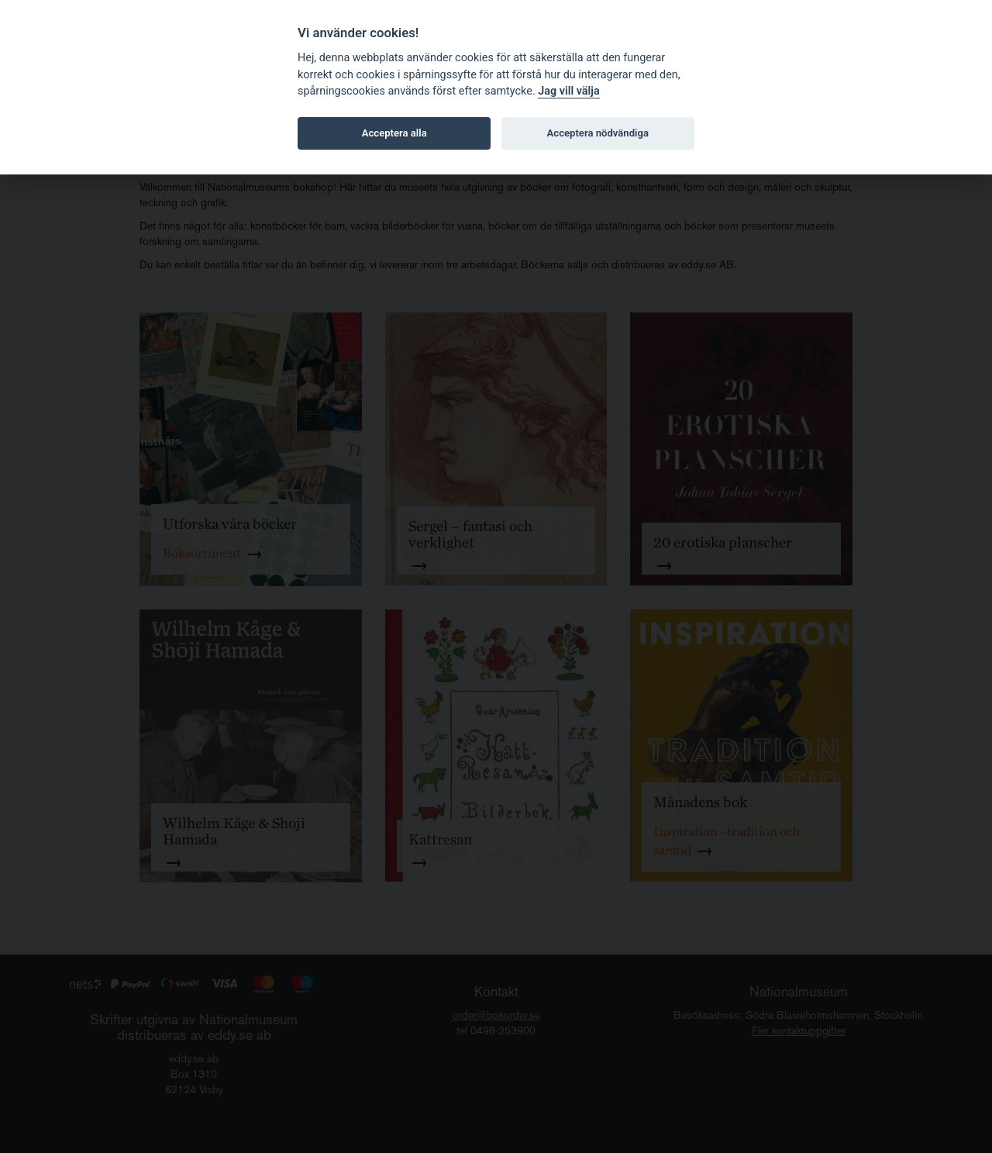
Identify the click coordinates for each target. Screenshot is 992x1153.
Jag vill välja (569, 91)
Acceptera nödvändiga (598, 133)
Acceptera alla (394, 133)
